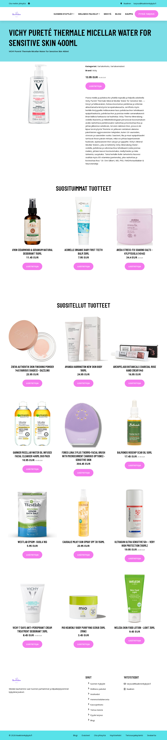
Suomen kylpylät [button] (63, 14)
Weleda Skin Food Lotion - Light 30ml (134, 627)
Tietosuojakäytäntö (134, 735)
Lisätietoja (95, 86)
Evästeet (86, 735)
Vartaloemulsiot (118, 66)
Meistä (107, 14)
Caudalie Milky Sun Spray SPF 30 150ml (83, 542)
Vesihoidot (95, 694)
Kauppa (129, 14)
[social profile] (29, 3)
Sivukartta (151, 735)
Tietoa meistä (96, 710)
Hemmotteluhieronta (99, 699)
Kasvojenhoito (96, 704)
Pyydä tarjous (146, 14)
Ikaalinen (127, 3)
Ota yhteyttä (100, 735)
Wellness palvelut (98, 689)
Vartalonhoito (103, 66)
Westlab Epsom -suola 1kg (32, 542)
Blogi (118, 14)
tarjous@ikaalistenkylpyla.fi (145, 3)
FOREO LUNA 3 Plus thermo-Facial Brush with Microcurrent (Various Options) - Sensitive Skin (83, 456)
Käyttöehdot (115, 735)
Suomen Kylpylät (97, 683)
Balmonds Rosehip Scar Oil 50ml (134, 452)
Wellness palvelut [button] (88, 14)
